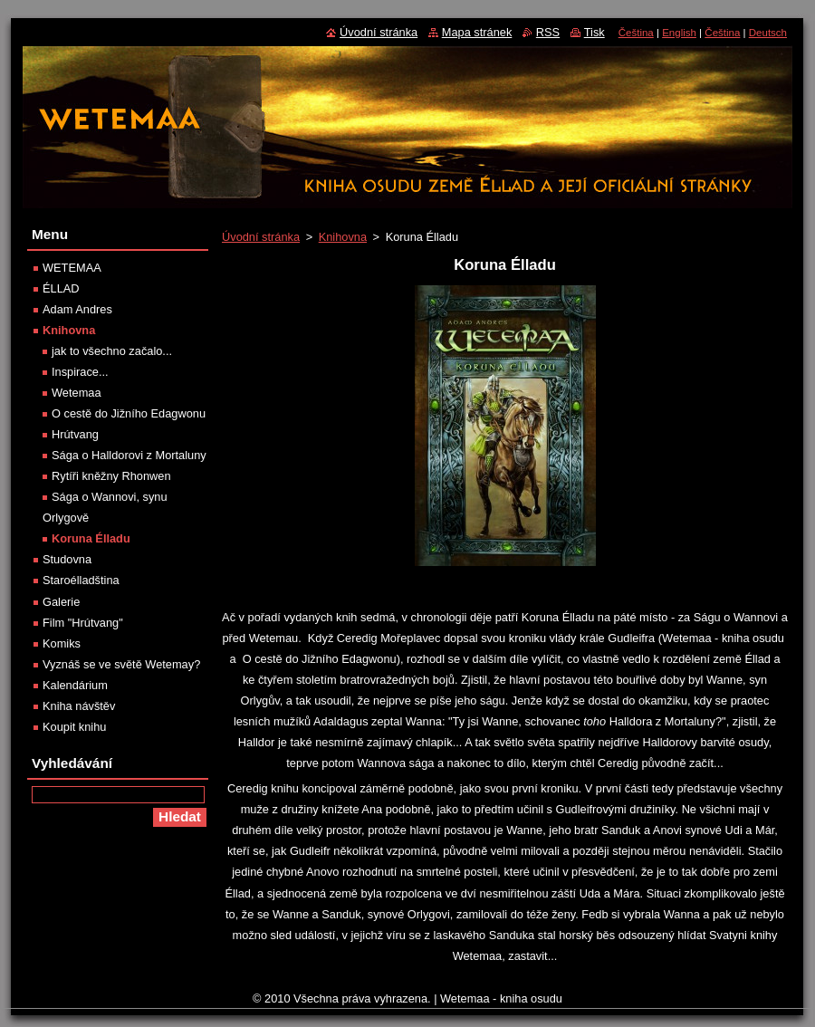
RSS (548, 32)
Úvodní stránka (261, 237)
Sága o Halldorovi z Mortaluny (129, 455)
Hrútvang (75, 434)
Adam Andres (77, 309)
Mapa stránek (477, 32)
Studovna (67, 559)
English (679, 32)
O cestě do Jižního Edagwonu (129, 413)
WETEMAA (72, 267)
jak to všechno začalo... (112, 351)
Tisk (594, 32)
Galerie (61, 602)
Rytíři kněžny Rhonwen (111, 476)
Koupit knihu (74, 727)
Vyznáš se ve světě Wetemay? (121, 664)
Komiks (62, 643)
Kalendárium (75, 685)
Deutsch (768, 32)
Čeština (636, 32)
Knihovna (343, 237)
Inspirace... (80, 372)
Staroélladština (81, 580)
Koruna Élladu (91, 538)
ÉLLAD (61, 288)
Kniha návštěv (79, 706)
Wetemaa (76, 392)
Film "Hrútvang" (83, 622)
